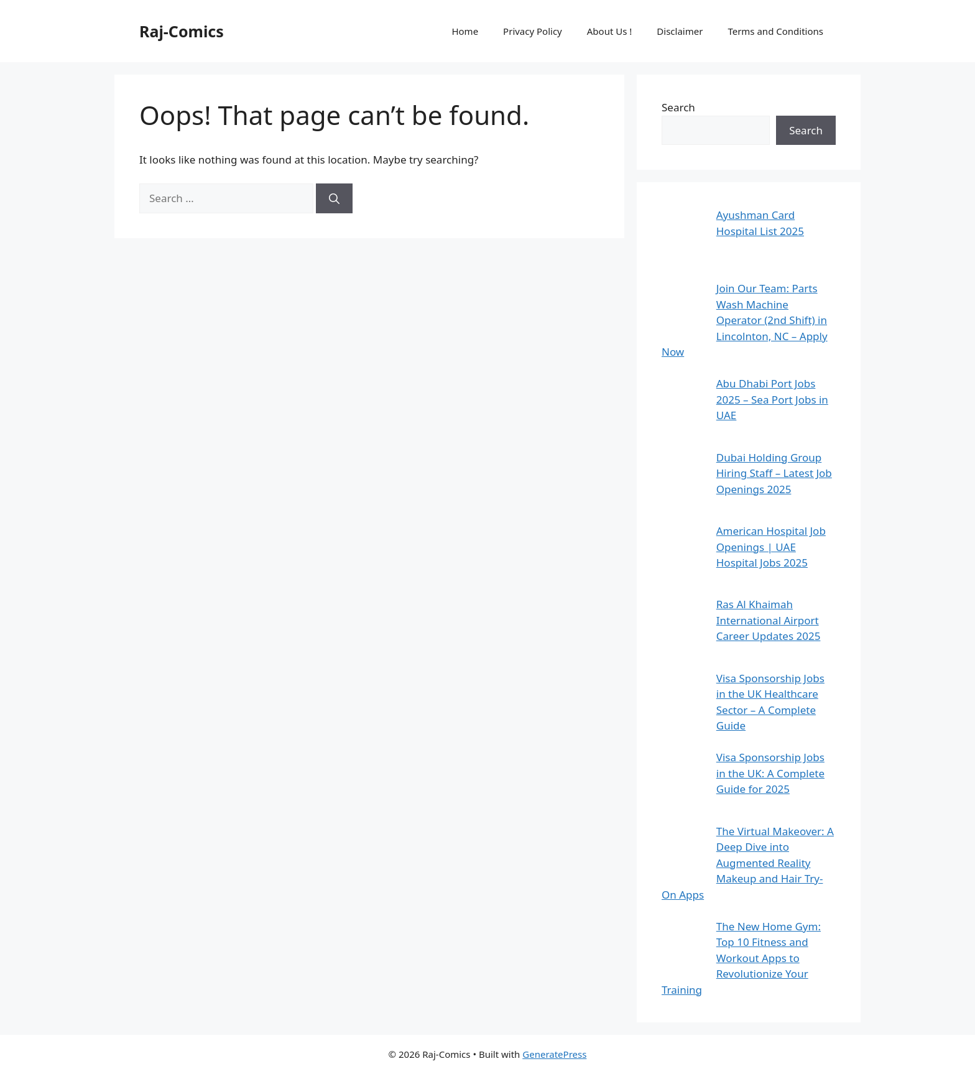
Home (464, 31)
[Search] (334, 198)
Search (678, 107)
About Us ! (609, 31)
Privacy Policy (532, 31)
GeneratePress (554, 1054)
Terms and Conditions (775, 31)
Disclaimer (680, 31)
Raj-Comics (181, 31)
